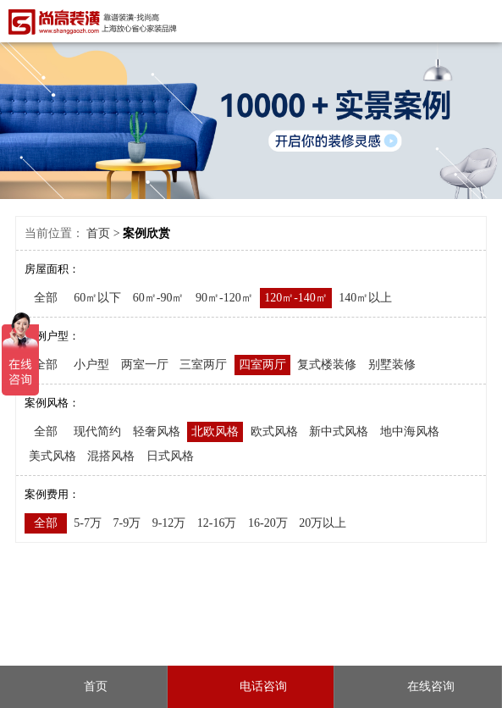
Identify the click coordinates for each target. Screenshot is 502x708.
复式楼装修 (326, 364)
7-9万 (127, 523)
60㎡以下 (97, 297)
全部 (46, 297)
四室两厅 (262, 364)
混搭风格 (111, 456)
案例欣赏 (146, 233)
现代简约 (97, 431)
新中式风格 (338, 431)
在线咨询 (418, 687)
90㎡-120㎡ (224, 297)
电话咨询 (250, 687)
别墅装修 (392, 364)
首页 (98, 233)
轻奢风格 (156, 431)
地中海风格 (409, 431)
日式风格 (170, 456)
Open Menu (483, 20)
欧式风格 (274, 431)
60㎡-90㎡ (159, 297)
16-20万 (268, 523)
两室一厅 (144, 364)
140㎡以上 (365, 297)
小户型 (91, 364)
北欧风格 (215, 431)
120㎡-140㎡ (296, 297)
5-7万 (88, 523)
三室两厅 (203, 364)
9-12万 (169, 523)
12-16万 (217, 523)
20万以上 (322, 523)
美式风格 (52, 456)
